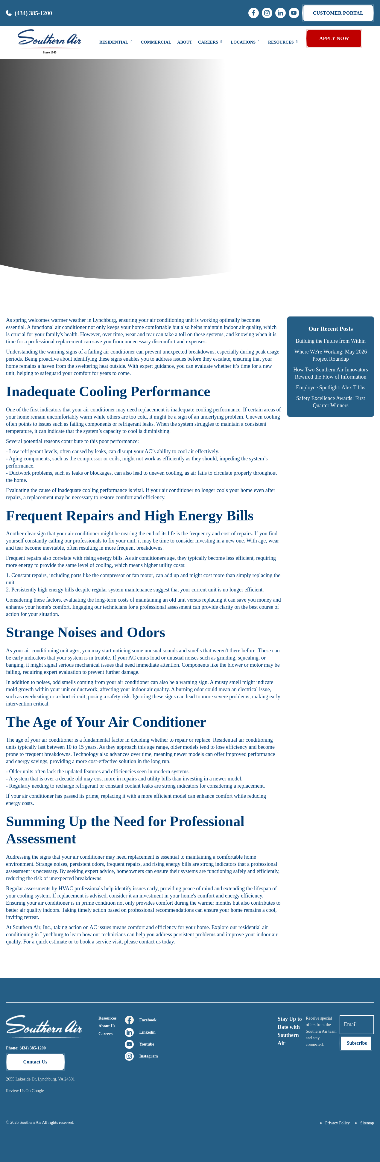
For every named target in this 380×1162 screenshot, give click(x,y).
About (184, 42)
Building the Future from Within (331, 341)
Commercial (156, 42)
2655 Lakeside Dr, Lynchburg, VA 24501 (40, 1079)
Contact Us (35, 1061)
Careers (105, 1034)
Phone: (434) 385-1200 (26, 1048)
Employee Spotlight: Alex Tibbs (330, 388)
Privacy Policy (337, 1123)
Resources (107, 1018)
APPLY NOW (334, 38)
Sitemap (367, 1123)
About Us (106, 1026)
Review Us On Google (25, 1091)
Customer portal (338, 13)
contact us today (156, 942)
